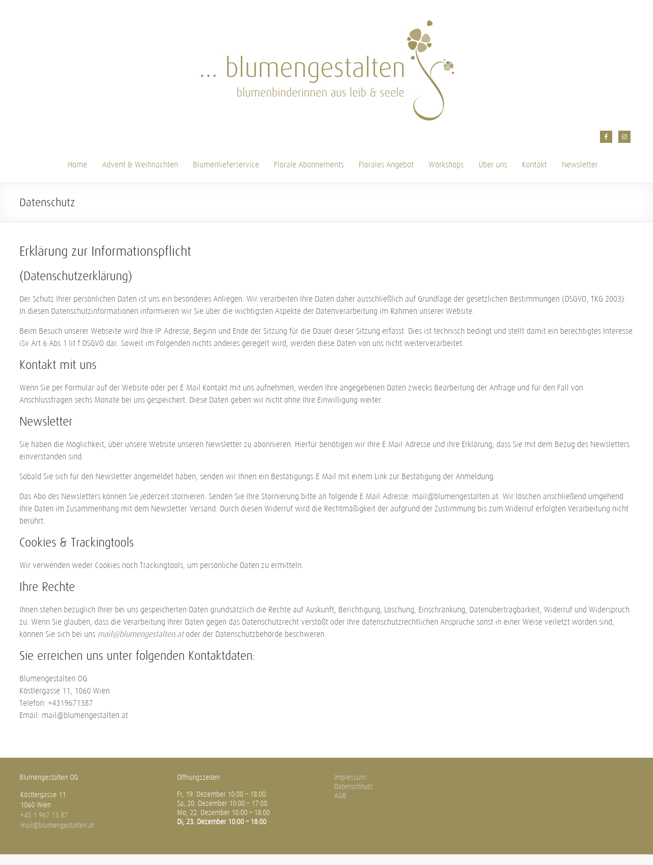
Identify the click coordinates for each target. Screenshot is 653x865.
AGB (340, 796)
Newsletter (580, 164)
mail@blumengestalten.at (57, 825)
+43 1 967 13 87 (44, 815)
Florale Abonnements (309, 164)
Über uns (493, 164)
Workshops (446, 164)
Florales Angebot (386, 164)
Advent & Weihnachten (140, 164)
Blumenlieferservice (226, 164)
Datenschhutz (353, 786)
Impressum (350, 777)
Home (77, 164)
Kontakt (534, 164)
